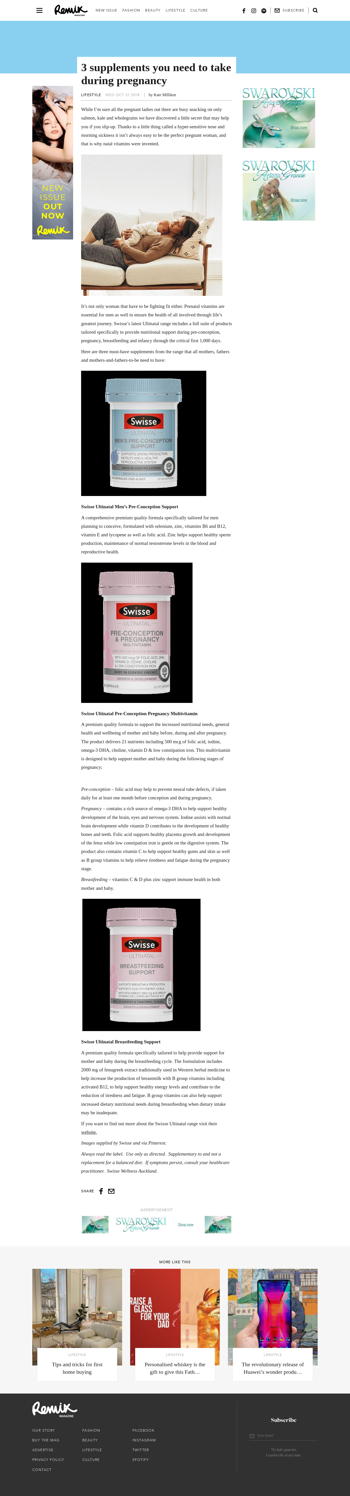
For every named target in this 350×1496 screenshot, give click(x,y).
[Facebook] (243, 10)
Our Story (43, 1430)
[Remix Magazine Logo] (71, 10)
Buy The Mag (46, 1440)
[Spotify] (263, 10)
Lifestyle (176, 10)
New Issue (106, 10)
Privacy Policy (48, 1459)
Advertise (43, 1450)
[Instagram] (253, 10)
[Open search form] (315, 10)
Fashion (131, 10)
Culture (199, 10)
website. (89, 1132)
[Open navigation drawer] (39, 10)
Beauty (152, 10)
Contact (42, 1469)
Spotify (140, 1459)
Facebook (143, 1430)
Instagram (144, 1440)
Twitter (140, 1450)
